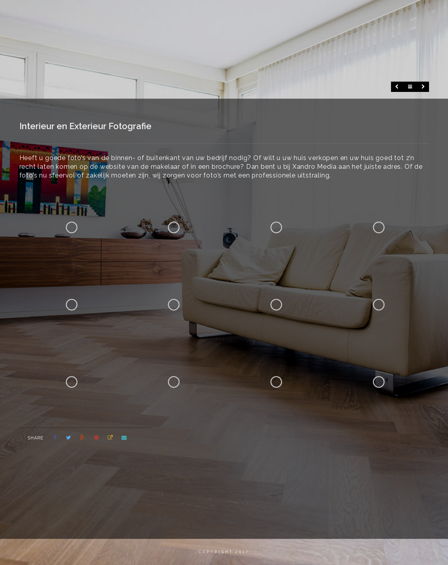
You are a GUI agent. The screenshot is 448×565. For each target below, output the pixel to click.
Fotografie (296, 13)
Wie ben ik (222, 13)
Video (258, 13)
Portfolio (341, 13)
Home (185, 13)
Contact (382, 13)
